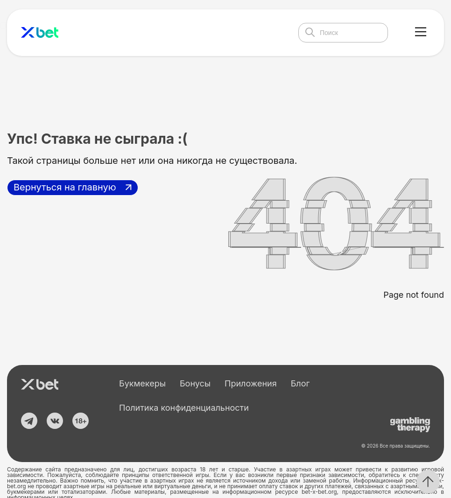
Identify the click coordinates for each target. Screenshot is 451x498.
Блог (300, 383)
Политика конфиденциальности (184, 408)
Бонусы (195, 383)
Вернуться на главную (65, 187)
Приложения (251, 383)
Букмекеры (142, 383)
